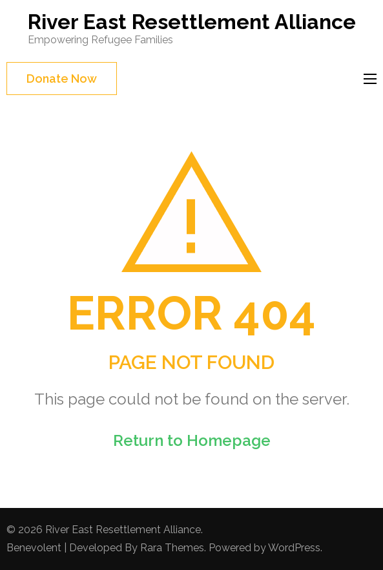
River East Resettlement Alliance (192, 22)
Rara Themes (172, 548)
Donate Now (61, 78)
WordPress (294, 548)
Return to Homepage (192, 440)
